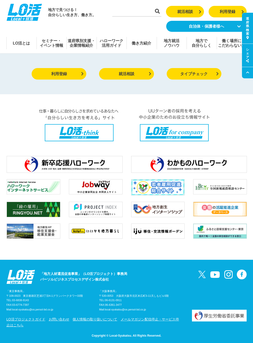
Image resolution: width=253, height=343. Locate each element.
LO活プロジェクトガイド (25, 319)
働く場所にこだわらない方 (231, 43)
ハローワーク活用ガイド (111, 43)
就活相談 (189, 12)
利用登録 (232, 12)
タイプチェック (199, 74)
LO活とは (21, 43)
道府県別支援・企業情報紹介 (81, 43)
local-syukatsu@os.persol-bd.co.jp (32, 309)
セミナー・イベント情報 (51, 43)
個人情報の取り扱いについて (95, 319)
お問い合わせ (59, 319)
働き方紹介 (141, 43)
